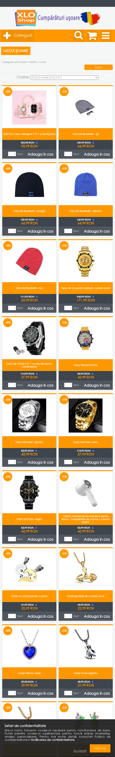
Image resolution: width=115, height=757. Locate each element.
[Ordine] (64, 77)
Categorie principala (14, 61)
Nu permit (80, 750)
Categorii (23, 35)
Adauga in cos (40, 154)
